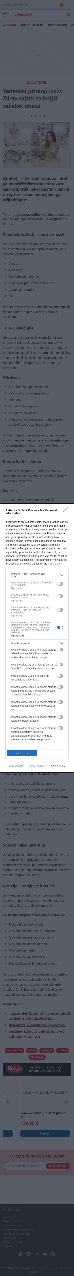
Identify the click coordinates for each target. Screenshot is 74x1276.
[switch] (60, 584)
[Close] (67, 510)
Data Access (37, 765)
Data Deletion (16, 765)
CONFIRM (22, 753)
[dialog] (37, 638)
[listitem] (37, 575)
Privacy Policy (57, 765)
